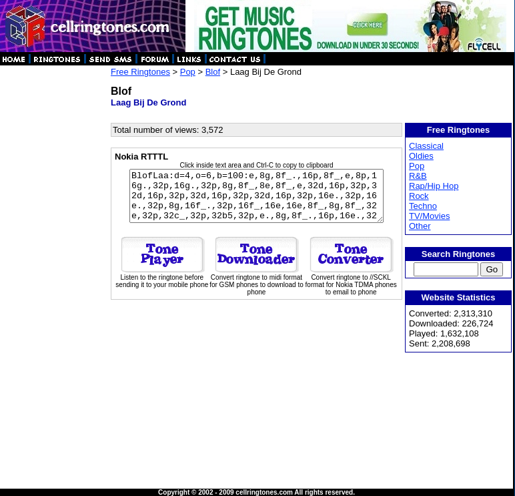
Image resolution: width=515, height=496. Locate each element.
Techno (424, 206)
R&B (419, 176)
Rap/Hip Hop (434, 186)
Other (421, 226)
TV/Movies (430, 216)
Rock (420, 196)
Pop (187, 72)
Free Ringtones (140, 72)
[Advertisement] (54, 267)
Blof (212, 72)
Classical (427, 146)
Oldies (422, 156)
